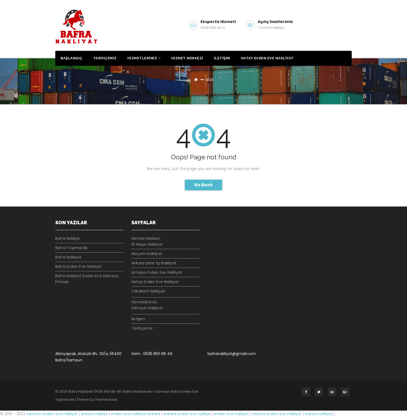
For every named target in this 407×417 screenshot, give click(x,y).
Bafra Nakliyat (68, 257)
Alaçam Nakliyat (146, 253)
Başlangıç (72, 58)
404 (209, 79)
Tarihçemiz (105, 58)
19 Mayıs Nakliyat (147, 244)
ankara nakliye (95, 413)
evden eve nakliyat (231, 413)
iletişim (222, 58)
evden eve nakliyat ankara (135, 413)
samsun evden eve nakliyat (52, 413)
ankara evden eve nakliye (187, 413)
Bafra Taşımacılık (71, 247)
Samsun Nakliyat (147, 308)
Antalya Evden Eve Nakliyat (156, 272)
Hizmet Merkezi (187, 58)
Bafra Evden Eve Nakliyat (78, 266)
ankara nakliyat (319, 413)
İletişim (333, 24)
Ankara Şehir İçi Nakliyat (153, 263)
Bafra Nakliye (67, 238)
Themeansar (106, 399)
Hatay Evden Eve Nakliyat (267, 58)
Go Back (203, 185)
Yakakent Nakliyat (148, 291)
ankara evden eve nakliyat (277, 413)
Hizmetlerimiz (144, 58)
